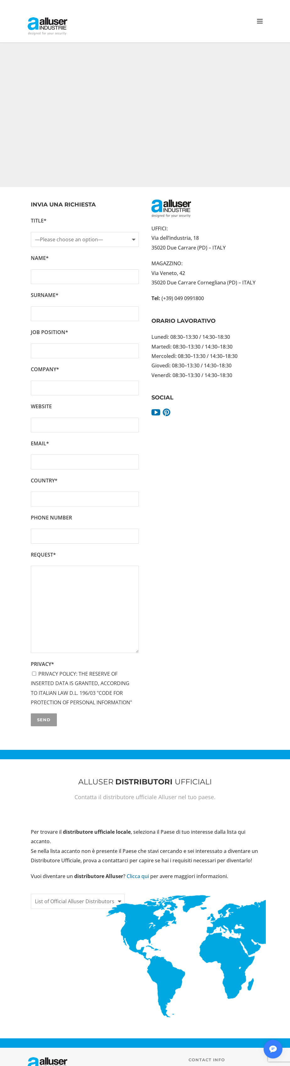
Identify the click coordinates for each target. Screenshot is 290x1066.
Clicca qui (138, 876)
